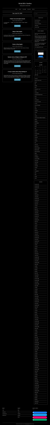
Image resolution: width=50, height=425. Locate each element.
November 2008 (37, 280)
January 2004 (36, 383)
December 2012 (37, 198)
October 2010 (36, 239)
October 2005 (36, 346)
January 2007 (36, 319)
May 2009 (36, 269)
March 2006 (36, 337)
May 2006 (36, 333)
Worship (36, 176)
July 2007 (36, 308)
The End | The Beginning (38, 23)
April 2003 (36, 399)
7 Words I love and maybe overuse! (17, 18)
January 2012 (36, 212)
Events (36, 96)
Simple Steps (36, 162)
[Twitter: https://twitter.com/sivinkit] (40, 415)
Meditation (36, 121)
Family (35, 98)
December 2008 (37, 278)
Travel (35, 169)
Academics (36, 78)
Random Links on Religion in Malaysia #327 (17, 57)
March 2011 (36, 230)
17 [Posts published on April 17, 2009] (42, 70)
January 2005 (36, 362)
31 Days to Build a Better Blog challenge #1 (17, 72)
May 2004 (36, 376)
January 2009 (36, 276)
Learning (36, 112)
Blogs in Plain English (17, 31)
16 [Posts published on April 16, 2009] (40, 70)
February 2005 (36, 360)
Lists (35, 114)
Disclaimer (24, 9)
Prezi (35, 142)
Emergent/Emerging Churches (38, 94)
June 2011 (36, 225)
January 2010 (36, 255)
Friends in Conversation (38, 101)
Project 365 (36, 144)
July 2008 (36, 287)
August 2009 (36, 264)
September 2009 (37, 262)
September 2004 (37, 369)
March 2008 (36, 294)
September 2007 (37, 305)
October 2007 (36, 303)
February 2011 (36, 232)
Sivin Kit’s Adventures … (38, 20)
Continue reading (17, 38)
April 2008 (36, 292)
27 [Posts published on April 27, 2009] (35, 73)
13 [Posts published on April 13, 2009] (35, 70)
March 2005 (36, 358)
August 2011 (36, 221)
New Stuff (36, 130)
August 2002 (36, 403)
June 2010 (36, 246)
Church (20, 9)
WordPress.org (4, 415)
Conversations (37, 92)
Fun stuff (36, 103)
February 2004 (36, 381)
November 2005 (37, 344)
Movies (36, 126)
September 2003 (37, 390)
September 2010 (37, 241)
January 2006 (36, 340)
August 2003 (36, 392)
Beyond (36, 82)
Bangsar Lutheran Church (38, 80)
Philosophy (36, 137)
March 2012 (36, 209)
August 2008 (36, 285)
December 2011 (37, 214)
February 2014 (36, 191)
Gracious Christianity (37, 105)
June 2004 (36, 374)
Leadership (36, 110)
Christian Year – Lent (37, 89)
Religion (36, 153)
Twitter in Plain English (17, 44)
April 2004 (36, 378)
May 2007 (36, 312)
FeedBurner (42, 57)
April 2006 (36, 335)
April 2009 (36, 271)
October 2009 (36, 260)
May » (37, 74)
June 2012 (36, 205)
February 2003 (36, 401)
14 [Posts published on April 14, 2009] (37, 70)
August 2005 (36, 349)
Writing (33, 9)
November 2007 (37, 301)
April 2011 (36, 228)
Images (36, 108)
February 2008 (36, 296)
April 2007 (36, 314)
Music (35, 128)
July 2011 (36, 223)
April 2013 (36, 193)
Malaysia (36, 119)
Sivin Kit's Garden (25, 3)
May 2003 (36, 397)
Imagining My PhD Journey (39, 47)
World (35, 174)
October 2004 (36, 367)
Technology (36, 165)
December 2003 (37, 385)
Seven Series (36, 160)
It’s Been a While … (37, 27)
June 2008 (36, 289)
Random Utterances (37, 151)
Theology (36, 167)
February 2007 (36, 317)
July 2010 (36, 244)
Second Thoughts (37, 158)
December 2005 (37, 342)
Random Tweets (37, 149)
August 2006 (36, 328)
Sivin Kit (21, 20)
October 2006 (36, 324)
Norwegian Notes (37, 133)
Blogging (36, 85)
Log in (3, 410)
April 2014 (36, 189)
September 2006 (37, 326)
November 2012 (37, 200)
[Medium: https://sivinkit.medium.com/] (40, 420)
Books (35, 87)
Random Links (36, 146)
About (16, 9)
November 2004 (37, 365)
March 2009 (36, 273)
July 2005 (36, 351)
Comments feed (4, 413)
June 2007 (36, 310)
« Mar (35, 74)
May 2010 (36, 248)
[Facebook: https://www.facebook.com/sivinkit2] (40, 412)
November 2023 (37, 184)
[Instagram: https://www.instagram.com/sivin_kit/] (40, 417)
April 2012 (36, 207)
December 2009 (37, 257)
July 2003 (36, 394)
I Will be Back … (37, 25)
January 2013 (36, 196)
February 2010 (36, 253)
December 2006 (37, 321)
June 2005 (36, 353)
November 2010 (37, 237)
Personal (36, 135)
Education (29, 9)
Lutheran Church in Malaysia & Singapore (40, 117)
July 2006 (36, 330)
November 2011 (37, 216)
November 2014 (37, 187)
